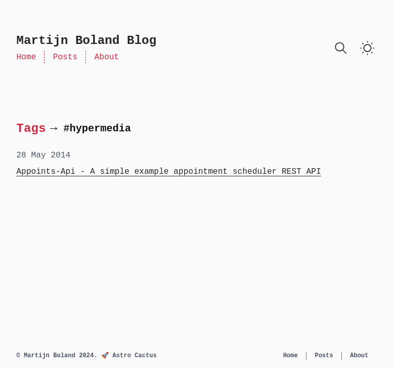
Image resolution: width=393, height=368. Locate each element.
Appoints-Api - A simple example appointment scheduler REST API (168, 171)
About (106, 57)
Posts (65, 57)
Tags (31, 128)
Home (26, 57)
